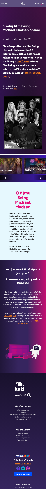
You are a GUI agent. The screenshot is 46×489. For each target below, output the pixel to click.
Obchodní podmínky (23, 438)
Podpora (23, 412)
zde (15, 89)
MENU (4, 3)
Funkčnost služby (23, 440)
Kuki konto (23, 433)
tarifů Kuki (23, 61)
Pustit (39, 3)
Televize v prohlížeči (23, 435)
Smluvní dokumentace (23, 417)
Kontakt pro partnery (23, 410)
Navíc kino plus (10, 316)
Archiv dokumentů (23, 419)
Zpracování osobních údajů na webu (23, 414)
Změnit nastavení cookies (23, 487)
